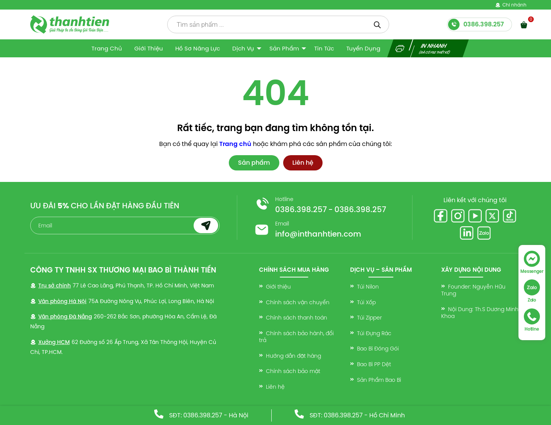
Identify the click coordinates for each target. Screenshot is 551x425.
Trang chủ (235, 144)
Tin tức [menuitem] (324, 48)
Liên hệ (302, 162)
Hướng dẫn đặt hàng (293, 356)
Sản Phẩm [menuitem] (284, 48)
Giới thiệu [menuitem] (148, 48)
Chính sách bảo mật (293, 371)
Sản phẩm (254, 162)
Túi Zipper (369, 317)
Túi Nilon (368, 286)
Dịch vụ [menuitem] (243, 48)
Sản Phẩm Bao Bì (379, 380)
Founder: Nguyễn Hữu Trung (473, 290)
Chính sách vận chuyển (297, 302)
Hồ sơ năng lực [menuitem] (197, 48)
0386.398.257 (301, 209)
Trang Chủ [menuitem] (106, 48)
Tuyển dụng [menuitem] (363, 48)
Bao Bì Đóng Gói (378, 348)
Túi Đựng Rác (374, 333)
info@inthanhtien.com (318, 233)
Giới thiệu (278, 286)
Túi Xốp (366, 302)
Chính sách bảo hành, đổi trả (296, 336)
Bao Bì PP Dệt (374, 364)
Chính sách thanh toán (296, 317)
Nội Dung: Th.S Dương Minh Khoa (479, 312)
